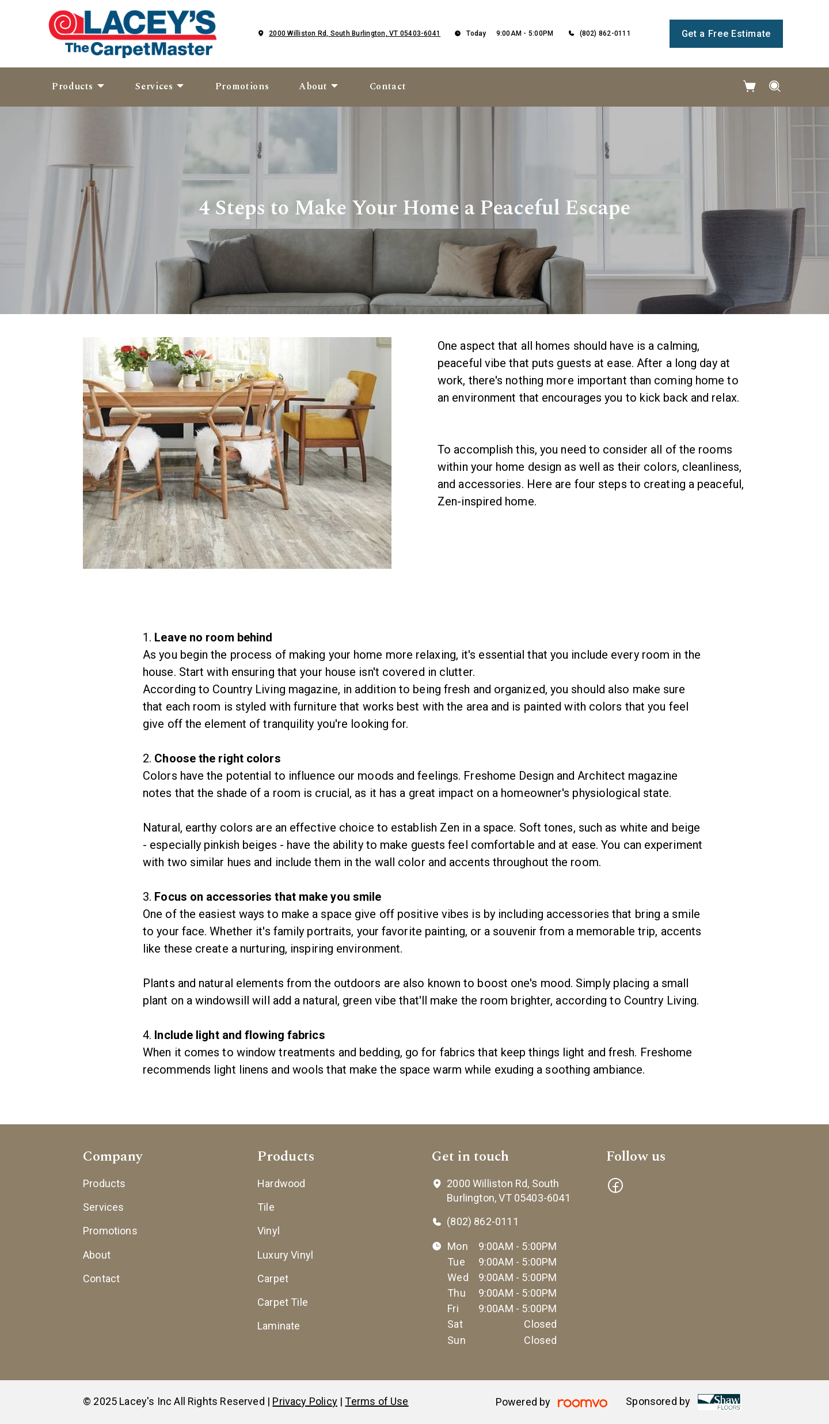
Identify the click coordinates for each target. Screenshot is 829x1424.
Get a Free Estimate (726, 33)
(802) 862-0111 (605, 33)
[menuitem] (78, 87)
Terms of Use (376, 1401)
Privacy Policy (304, 1401)
